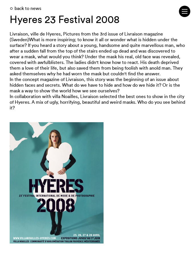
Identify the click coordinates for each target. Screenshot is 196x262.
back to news (28, 8)
